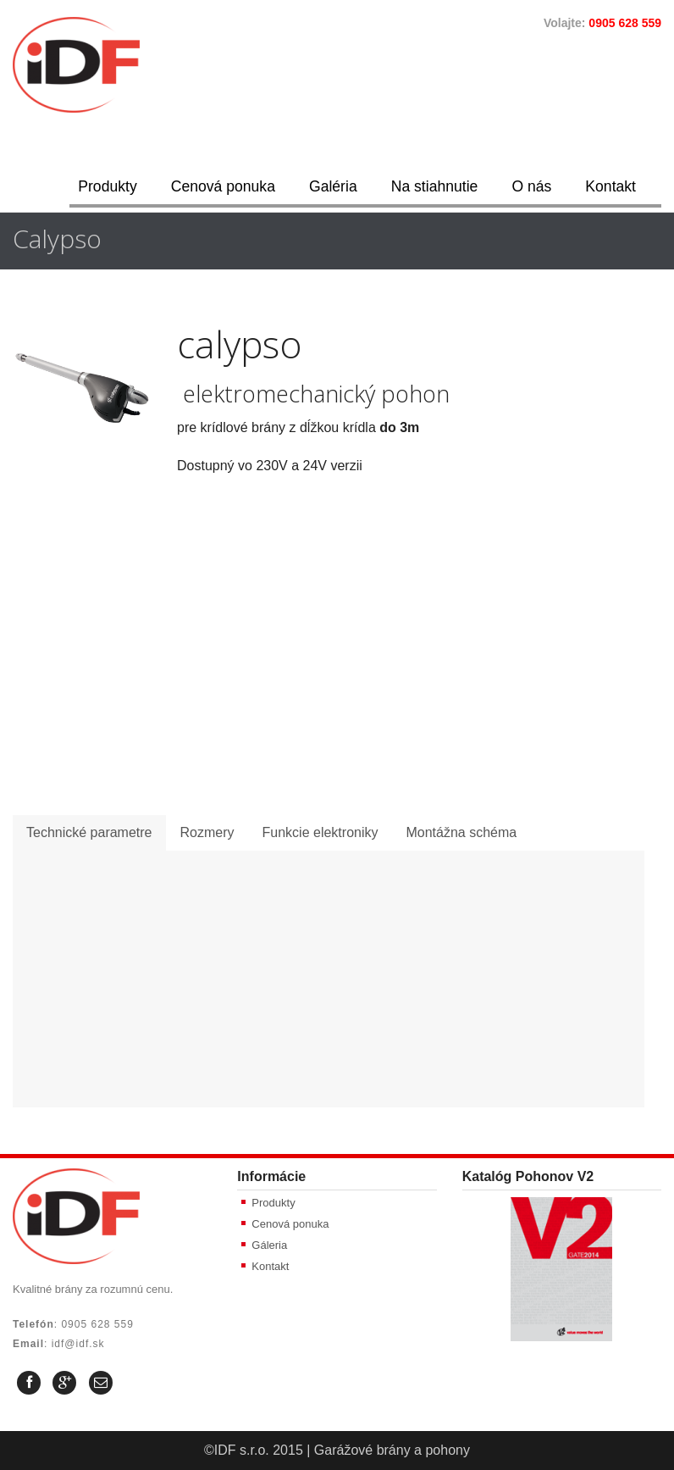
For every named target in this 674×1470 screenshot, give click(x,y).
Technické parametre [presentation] (89, 832)
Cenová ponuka (223, 186)
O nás (531, 186)
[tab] (89, 833)
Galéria (333, 186)
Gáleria (269, 1245)
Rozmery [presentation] (207, 832)
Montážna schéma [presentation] (461, 832)
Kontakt (610, 186)
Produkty (107, 186)
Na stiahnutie (434, 186)
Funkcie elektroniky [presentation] (320, 832)
